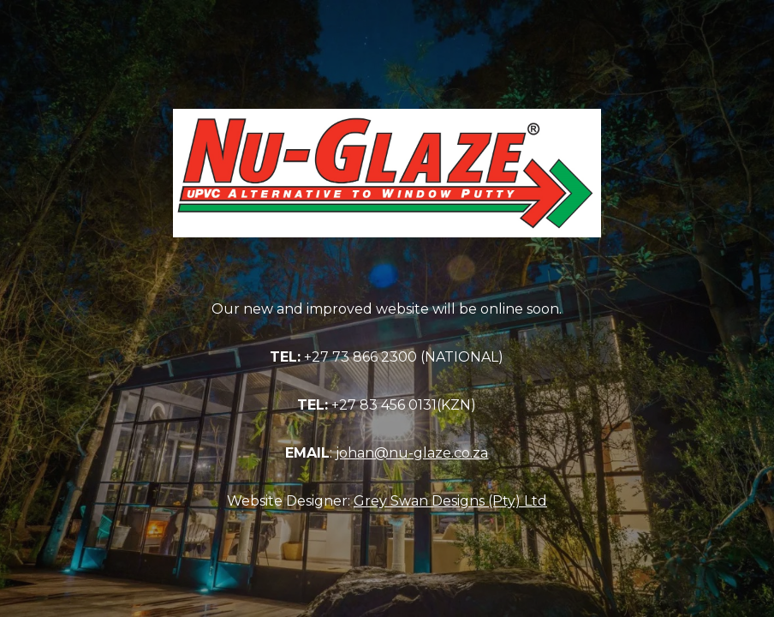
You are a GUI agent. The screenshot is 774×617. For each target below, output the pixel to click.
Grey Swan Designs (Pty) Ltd (450, 501)
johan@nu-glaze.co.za (412, 453)
